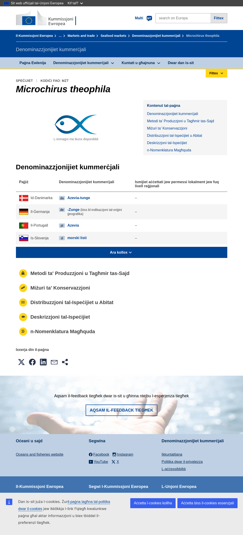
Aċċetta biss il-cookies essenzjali (207, 503)
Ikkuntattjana (172, 454)
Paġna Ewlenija (33, 63)
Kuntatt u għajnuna (138, 63)
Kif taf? (75, 3)
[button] (21, 362)
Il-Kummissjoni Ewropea (34, 36)
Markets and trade (81, 36)
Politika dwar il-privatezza (182, 462)
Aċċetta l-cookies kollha (153, 503)
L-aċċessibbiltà (174, 469)
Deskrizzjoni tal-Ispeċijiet (167, 143)
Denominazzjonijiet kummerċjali (156, 36)
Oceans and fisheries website (40, 454)
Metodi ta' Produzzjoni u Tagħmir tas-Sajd (180, 121)
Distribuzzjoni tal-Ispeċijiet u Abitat (174, 136)
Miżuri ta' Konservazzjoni (167, 128)
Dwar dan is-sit (181, 63)
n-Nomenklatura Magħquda (169, 150)
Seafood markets (113, 36)
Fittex (219, 18)
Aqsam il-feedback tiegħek (121, 410)
